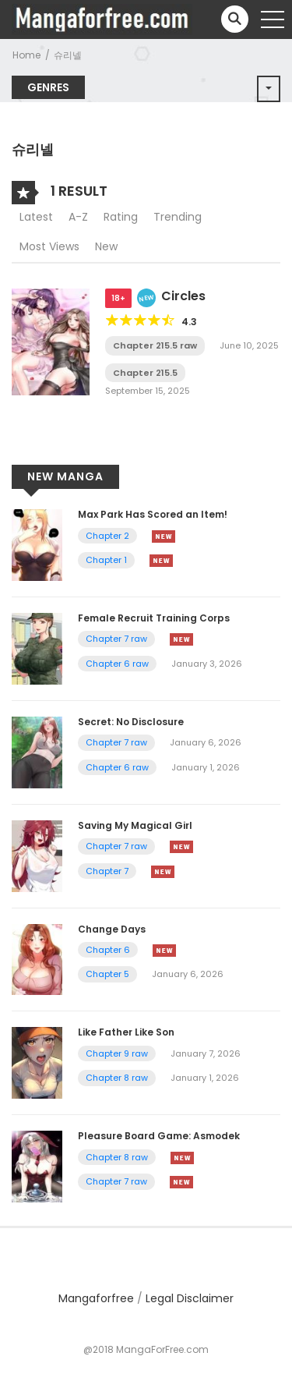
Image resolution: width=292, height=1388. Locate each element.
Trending (177, 217)
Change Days (112, 929)
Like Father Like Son (126, 1032)
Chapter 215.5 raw (155, 345)
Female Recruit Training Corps (154, 618)
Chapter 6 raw (117, 663)
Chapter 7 (107, 871)
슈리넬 (68, 55)
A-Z (78, 217)
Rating (121, 217)
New (106, 246)
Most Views (49, 246)
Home (26, 55)
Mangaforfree (96, 1298)
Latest (36, 217)
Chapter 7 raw (116, 638)
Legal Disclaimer (190, 1298)
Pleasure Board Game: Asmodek (159, 1135)
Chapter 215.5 (145, 372)
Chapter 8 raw (117, 1077)
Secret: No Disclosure (131, 721)
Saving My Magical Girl (135, 825)
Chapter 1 (106, 560)
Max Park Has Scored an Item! (152, 514)
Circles (183, 296)
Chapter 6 (108, 950)
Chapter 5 (107, 974)
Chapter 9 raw (117, 1053)
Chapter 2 (107, 535)
